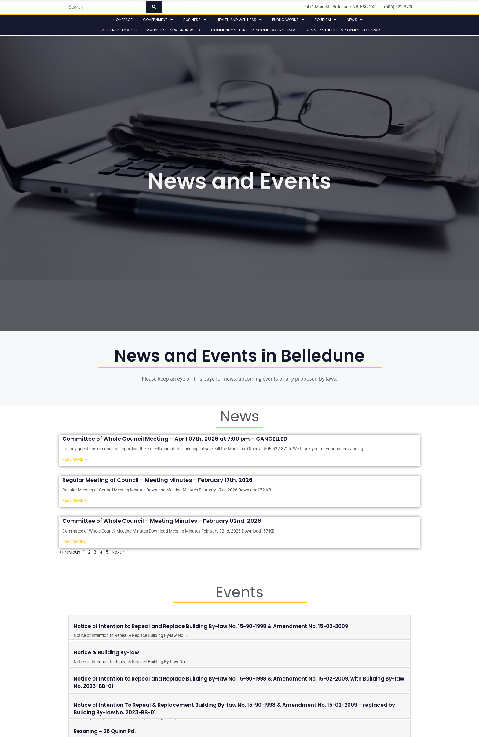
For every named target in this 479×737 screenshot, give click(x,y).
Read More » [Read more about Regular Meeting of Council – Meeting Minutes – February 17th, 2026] (74, 500)
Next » (118, 552)
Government (158, 20)
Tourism (325, 20)
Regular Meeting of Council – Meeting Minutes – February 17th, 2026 (157, 480)
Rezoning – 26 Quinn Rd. (105, 731)
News (355, 20)
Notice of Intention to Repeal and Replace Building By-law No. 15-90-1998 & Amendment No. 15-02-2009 (211, 626)
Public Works (288, 20)
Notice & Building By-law (106, 652)
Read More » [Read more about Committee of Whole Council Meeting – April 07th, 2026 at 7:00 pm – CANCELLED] (74, 459)
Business (194, 20)
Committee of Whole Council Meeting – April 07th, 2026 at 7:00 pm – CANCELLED (174, 439)
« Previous (69, 552)
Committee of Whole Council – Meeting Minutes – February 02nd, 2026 (161, 521)
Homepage (123, 19)
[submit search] (154, 7)
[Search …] (105, 7)
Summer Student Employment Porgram (343, 30)
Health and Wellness (239, 20)
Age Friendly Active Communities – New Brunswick (151, 30)
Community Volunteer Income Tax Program (253, 30)
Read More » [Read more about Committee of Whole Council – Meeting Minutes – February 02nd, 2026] (74, 542)
